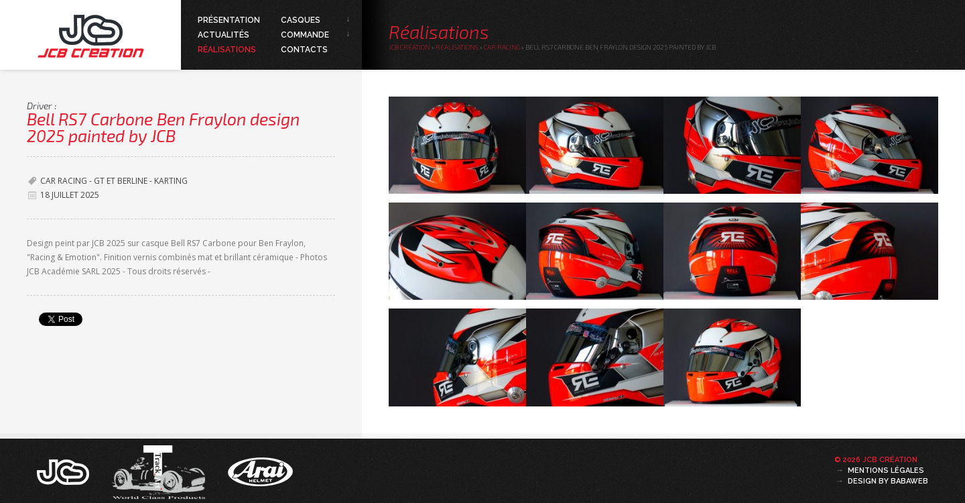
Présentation (229, 20)
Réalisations (227, 49)
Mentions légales (886, 470)
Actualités (223, 35)
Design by (888, 481)
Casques (300, 20)
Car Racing (502, 47)
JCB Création (409, 47)
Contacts (304, 49)
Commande (305, 35)
